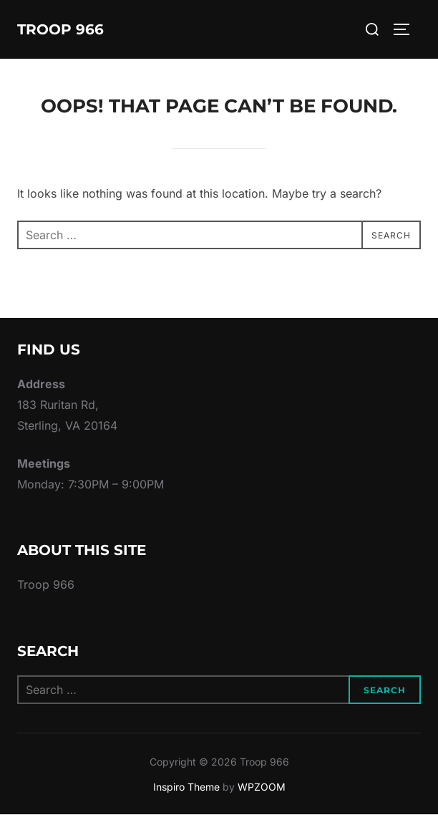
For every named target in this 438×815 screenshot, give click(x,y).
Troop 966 (60, 29)
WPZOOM (262, 787)
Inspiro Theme (186, 787)
